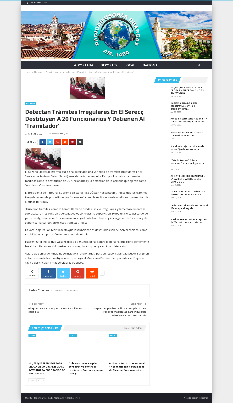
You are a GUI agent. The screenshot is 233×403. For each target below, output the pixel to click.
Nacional (151, 65)
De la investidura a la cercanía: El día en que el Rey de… (189, 207)
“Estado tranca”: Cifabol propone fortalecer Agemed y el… (187, 163)
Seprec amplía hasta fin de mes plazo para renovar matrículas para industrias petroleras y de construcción (120, 312)
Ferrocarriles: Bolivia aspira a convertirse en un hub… (187, 134)
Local (130, 65)
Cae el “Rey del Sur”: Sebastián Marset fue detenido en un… (188, 193)
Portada (83, 65)
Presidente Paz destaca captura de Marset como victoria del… (189, 221)
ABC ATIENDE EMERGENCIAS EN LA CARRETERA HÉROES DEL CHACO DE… (188, 178)
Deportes (108, 65)
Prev (32, 380)
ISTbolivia (203, 398)
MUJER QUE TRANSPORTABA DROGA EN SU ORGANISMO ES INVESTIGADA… (187, 90)
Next (41, 380)
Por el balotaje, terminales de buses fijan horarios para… (187, 148)
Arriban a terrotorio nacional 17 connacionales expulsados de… (189, 120)
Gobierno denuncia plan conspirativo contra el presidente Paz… (184, 105)
